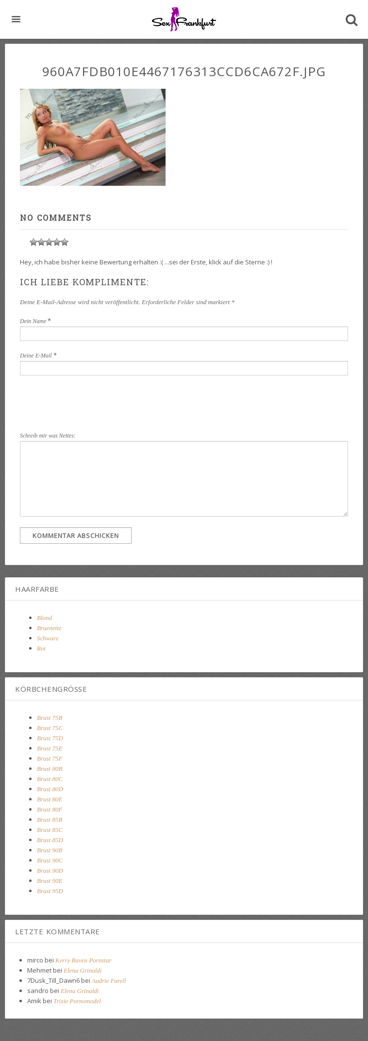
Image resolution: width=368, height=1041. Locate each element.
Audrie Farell (109, 980)
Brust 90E (49, 880)
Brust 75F (49, 758)
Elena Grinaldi (82, 970)
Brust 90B (49, 850)
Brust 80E (49, 799)
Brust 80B (49, 768)
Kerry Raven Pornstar (83, 960)
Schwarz (47, 638)
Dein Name (33, 321)
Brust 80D (50, 789)
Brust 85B (49, 819)
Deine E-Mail (36, 355)
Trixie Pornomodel (77, 1001)
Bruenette (49, 628)
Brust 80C (50, 778)
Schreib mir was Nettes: (48, 435)
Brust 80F (49, 809)
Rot (41, 648)
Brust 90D (50, 870)
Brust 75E (49, 748)
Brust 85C (50, 829)
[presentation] (181, 401)
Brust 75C (50, 728)
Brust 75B (49, 717)
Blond (44, 617)
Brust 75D (50, 738)
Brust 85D (50, 840)
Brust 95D (50, 891)
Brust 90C (50, 860)
